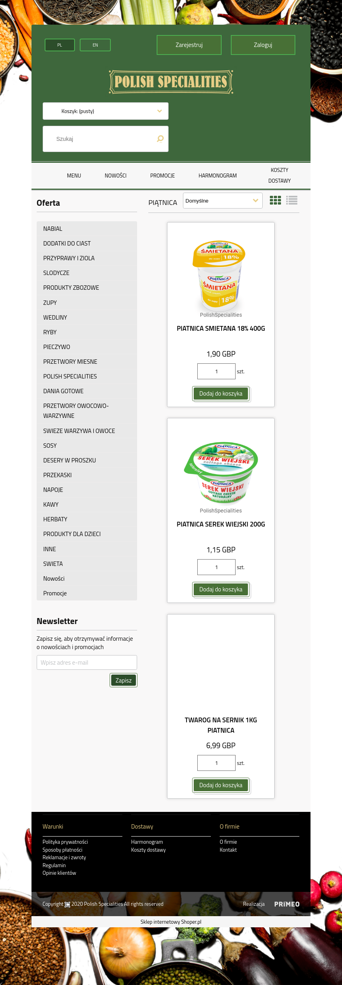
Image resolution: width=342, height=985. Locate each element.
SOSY (50, 445)
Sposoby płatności (63, 850)
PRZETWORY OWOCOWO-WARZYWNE (76, 410)
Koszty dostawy (148, 850)
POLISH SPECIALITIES (70, 376)
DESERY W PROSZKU (69, 460)
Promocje (55, 593)
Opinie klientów (59, 873)
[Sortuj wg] (223, 201)
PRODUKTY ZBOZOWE (71, 287)
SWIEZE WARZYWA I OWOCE (79, 430)
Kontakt (228, 850)
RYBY (50, 332)
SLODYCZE (56, 272)
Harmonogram (147, 842)
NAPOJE (53, 489)
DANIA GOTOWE (63, 391)
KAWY (51, 504)
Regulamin (54, 865)
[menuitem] (74, 175)
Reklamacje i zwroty (64, 857)
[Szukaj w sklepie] (100, 139)
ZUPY (50, 302)
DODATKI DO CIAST (67, 243)
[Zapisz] (123, 680)
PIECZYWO (57, 346)
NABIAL (53, 228)
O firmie (228, 842)
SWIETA (53, 563)
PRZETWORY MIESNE (70, 361)
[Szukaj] (160, 139)
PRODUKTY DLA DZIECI (72, 533)
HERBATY (55, 519)
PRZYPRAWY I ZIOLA (69, 258)
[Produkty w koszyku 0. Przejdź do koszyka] (77, 111)
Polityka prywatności (65, 842)
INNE (49, 548)
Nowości (54, 578)
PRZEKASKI (57, 475)
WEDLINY (55, 317)
